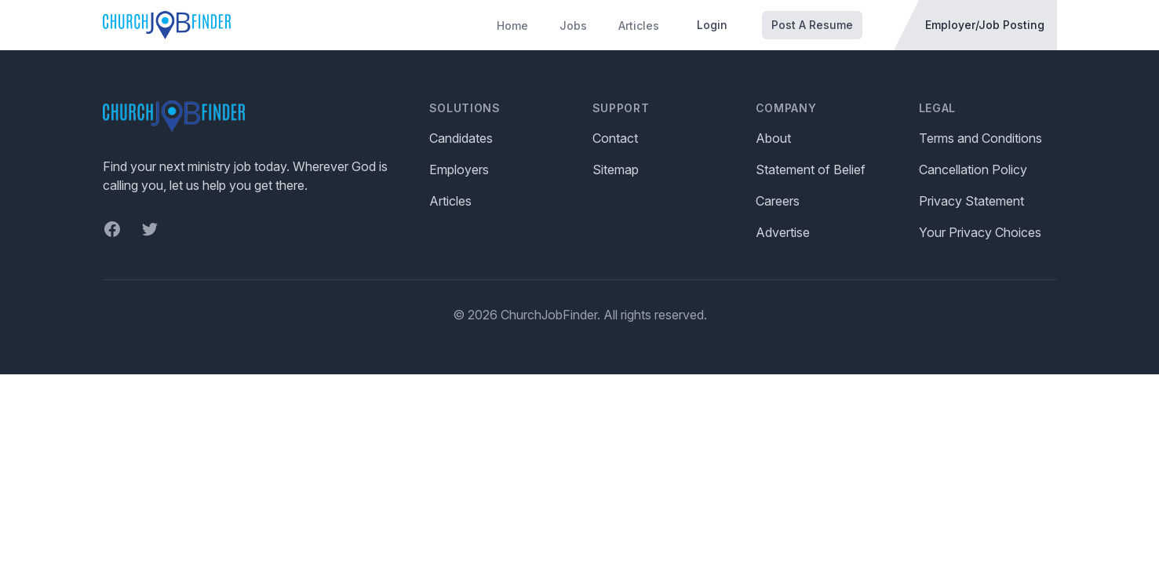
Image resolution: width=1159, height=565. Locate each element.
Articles (638, 25)
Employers (459, 169)
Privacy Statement (971, 201)
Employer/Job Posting (984, 24)
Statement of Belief (811, 169)
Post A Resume (812, 24)
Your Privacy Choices (980, 232)
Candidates (461, 138)
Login (712, 24)
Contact (615, 138)
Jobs (573, 25)
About (773, 138)
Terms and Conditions (980, 138)
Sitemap (615, 169)
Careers (778, 201)
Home (512, 25)
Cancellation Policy (973, 169)
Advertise (783, 232)
